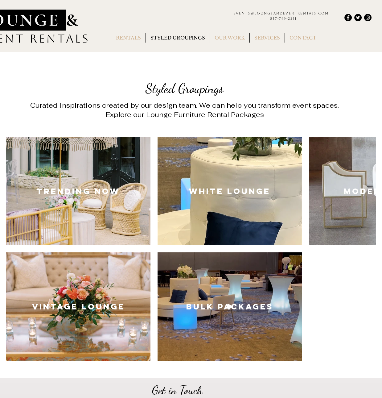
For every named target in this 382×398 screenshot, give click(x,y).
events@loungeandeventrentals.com (281, 13)
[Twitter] (358, 17)
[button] (128, 38)
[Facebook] (348, 17)
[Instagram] (368, 17)
